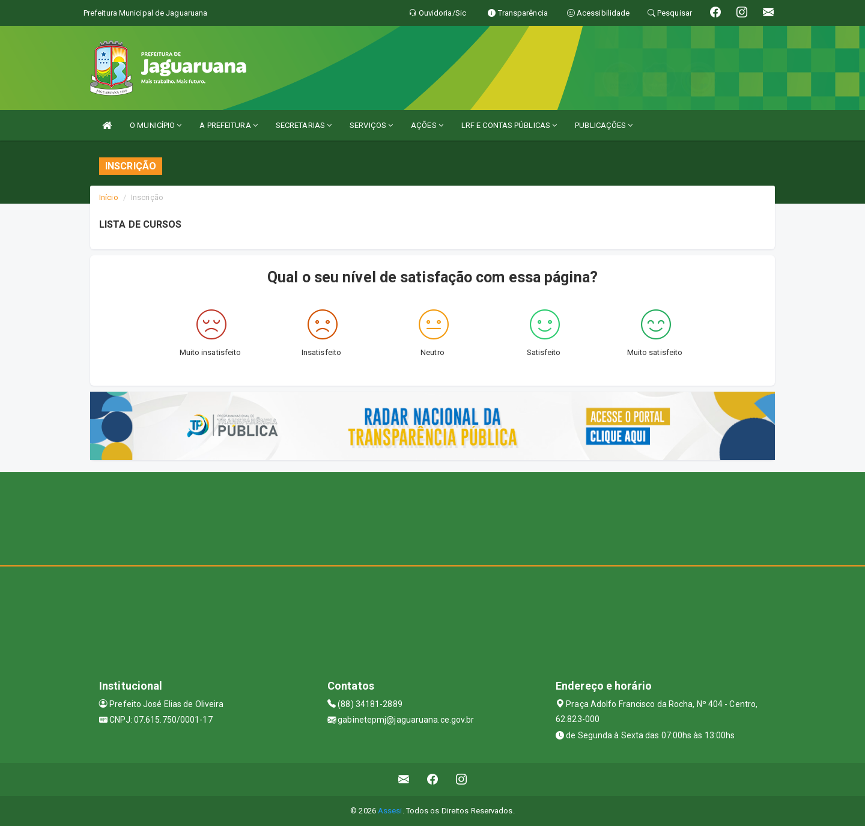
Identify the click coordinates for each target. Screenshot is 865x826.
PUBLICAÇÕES (604, 125)
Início (108, 197)
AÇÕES (427, 125)
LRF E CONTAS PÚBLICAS (509, 125)
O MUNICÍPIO (155, 125)
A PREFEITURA (228, 125)
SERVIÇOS (371, 125)
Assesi (390, 810)
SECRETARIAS (304, 125)
